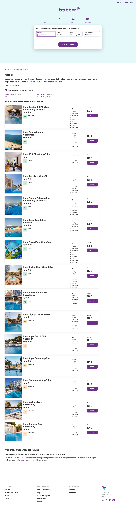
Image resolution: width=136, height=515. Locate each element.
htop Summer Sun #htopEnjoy (32, 425)
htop (27, 458)
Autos (7, 499)
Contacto (72, 490)
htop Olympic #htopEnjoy (36, 314)
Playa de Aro (41, 97)
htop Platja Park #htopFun (37, 242)
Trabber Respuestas (44, 496)
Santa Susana (9, 94)
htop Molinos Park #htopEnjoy (32, 403)
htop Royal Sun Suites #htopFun (34, 221)
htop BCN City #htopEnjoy (36, 154)
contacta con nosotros (23, 460)
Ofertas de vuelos (11, 493)
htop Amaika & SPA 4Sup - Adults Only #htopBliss (37, 108)
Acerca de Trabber (44, 490)
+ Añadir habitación (89, 39)
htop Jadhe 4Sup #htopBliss (38, 267)
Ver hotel (92, 115)
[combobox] (46, 34)
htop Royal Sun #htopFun (36, 358)
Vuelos (7, 490)
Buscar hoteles (68, 44)
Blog (38, 493)
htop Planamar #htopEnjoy (37, 380)
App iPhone (41, 502)
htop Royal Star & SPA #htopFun (34, 337)
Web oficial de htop (13, 85)
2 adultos (88, 35)
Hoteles (7, 496)
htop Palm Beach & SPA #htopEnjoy (35, 293)
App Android (41, 499)
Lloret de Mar (41, 94)
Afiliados (72, 493)
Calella (7, 97)
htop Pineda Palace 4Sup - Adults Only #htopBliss (37, 199)
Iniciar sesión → (129, 2)
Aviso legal (104, 496)
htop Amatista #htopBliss (36, 176)
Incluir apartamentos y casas (46, 39)
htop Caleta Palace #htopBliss (33, 133)
